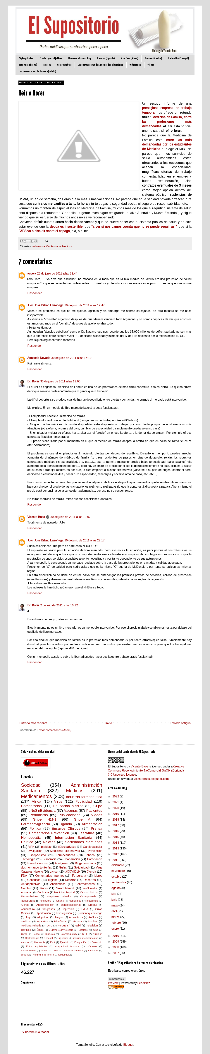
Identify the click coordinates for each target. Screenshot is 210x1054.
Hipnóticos (60, 921)
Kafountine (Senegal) (178, 58)
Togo (28, 917)
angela (31, 273)
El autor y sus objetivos (51, 58)
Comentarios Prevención (49, 833)
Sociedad (31, 785)
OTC (49, 925)
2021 (116, 802)
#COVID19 (72, 871)
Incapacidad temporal (67, 946)
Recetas (70, 879)
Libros (98, 875)
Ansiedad (26, 892)
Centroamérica (64, 64)
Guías (63, 867)
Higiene (53, 879)
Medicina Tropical (64, 892)
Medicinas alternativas (65, 850)
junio (114, 899)
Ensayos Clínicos (66, 828)
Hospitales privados (59, 896)
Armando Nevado (38, 357)
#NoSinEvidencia (42, 810)
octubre (116, 876)
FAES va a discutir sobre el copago (44, 231)
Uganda (66, 824)
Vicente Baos (36, 516)
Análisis (93, 917)
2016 (116, 831)
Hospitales (75, 900)
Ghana (60, 900)
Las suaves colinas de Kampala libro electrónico (100, 64)
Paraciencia (94, 859)
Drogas (92, 904)
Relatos (47, 64)
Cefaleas (83, 929)
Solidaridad (81, 867)
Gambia (26, 888)
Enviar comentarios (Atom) (54, 730)
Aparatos (42, 921)
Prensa (96, 828)
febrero (116, 922)
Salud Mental (65, 888)
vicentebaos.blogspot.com (151, 778)
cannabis (93, 950)
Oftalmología (32, 938)
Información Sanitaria (73, 837)
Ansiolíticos (76, 917)
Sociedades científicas (83, 842)
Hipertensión (43, 913)
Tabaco (90, 855)
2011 (116, 859)
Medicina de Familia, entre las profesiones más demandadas (167, 121)
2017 (116, 825)
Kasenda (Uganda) (106, 58)
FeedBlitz (143, 983)
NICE (85, 934)
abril (114, 911)
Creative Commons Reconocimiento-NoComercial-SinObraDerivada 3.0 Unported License (146, 770)
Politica (35, 828)
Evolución (97, 942)
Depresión (68, 909)
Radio (44, 888)
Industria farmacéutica (84, 797)
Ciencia (91, 871)
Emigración (80, 942)
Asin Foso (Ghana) (129, 58)
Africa (36, 801)
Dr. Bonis (33, 381)
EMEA (84, 909)
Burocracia (49, 859)
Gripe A (82, 819)
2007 (116, 953)
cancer (54, 871)
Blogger (128, 1044)
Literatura (86, 833)
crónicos (26, 929)
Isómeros (92, 946)
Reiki (78, 925)
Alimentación (92, 824)
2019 (116, 813)
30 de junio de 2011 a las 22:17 (84, 540)
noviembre (118, 870)
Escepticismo (37, 855)
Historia (77, 921)
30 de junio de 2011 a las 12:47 (84, 305)
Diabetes (50, 934)
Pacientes (94, 810)
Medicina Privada (31, 925)
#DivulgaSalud (67, 846)
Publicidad (83, 801)
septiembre (119, 882)
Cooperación (71, 859)
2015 (116, 837)
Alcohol (25, 942)
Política (27, 842)
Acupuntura (28, 909)
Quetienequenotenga (90, 913)
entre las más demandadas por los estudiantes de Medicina (167, 144)
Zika (56, 950)
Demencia (39, 942)
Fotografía (79, 875)
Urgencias (63, 938)
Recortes (90, 879)
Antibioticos (58, 884)
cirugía (25, 954)
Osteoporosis (88, 896)
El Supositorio (117, 766)
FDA (24, 875)
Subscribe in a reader (35, 1032)
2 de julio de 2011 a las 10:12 (59, 605)
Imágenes (92, 900)
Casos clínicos (89, 892)
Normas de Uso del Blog (79, 58)
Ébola (40, 929)
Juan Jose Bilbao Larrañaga (45, 305)
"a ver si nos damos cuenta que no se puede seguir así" (134, 226)
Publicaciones (69, 815)
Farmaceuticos (65, 855)
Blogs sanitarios (85, 863)
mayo (115, 905)
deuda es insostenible (65, 226)
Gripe (97, 806)
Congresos (48, 909)
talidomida (64, 954)
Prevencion (95, 850)
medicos (26, 921)
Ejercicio (64, 942)
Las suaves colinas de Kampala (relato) (37, 71)
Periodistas (39, 815)
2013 (116, 848)
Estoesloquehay (68, 934)
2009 (116, 941)
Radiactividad (28, 950)
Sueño (44, 950)
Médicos (67, 246)
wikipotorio (43, 917)
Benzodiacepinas (71, 904)
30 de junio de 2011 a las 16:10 (71, 357)
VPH (31, 846)
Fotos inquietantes (36, 946)
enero (115, 928)
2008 (116, 947)
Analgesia (61, 863)
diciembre (118, 865)
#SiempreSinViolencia (61, 929)
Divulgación (34, 850)
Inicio (108, 723)
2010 (116, 935)
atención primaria (73, 950)
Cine (95, 929)
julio (114, 893)
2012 (116, 854)
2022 (116, 796)
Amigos (59, 917)
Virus (58, 801)
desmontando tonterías (36, 867)
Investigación (64, 913)
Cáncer (36, 934)
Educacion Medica (68, 806)
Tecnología (28, 859)
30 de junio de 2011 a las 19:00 (60, 381)
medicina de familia (43, 954)
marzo (115, 917)
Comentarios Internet (49, 875)
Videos (96, 815)
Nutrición (97, 934)
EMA (52, 942)
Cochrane (43, 892)
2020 (116, 808)
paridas (46, 846)
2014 (116, 842)
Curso (24, 934)
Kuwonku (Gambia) (153, 58)
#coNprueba (90, 888)
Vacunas (71, 810)
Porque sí (64, 925)
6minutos (45, 900)
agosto (116, 888)
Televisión (92, 925)
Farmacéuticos (29, 896)
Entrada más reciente (33, 723)
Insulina (92, 921)
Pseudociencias (37, 863)
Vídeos (150, 64)
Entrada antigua (180, 723)
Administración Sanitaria (46, 246)
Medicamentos (36, 796)
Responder (34, 293)
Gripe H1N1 (44, 819)
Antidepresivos (30, 884)
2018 (116, 819)
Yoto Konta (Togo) (28, 64)
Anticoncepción (45, 904)
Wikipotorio (135, 64)
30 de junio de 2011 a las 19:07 (70, 516)
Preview (113, 983)
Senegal (48, 938)
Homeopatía (31, 837)
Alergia (25, 904)
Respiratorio (28, 900)
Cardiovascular (92, 846)
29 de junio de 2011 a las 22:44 (57, 273)
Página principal (26, 58)
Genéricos (33, 879)
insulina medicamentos (85, 938)
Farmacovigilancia (35, 824)
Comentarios (31, 806)
